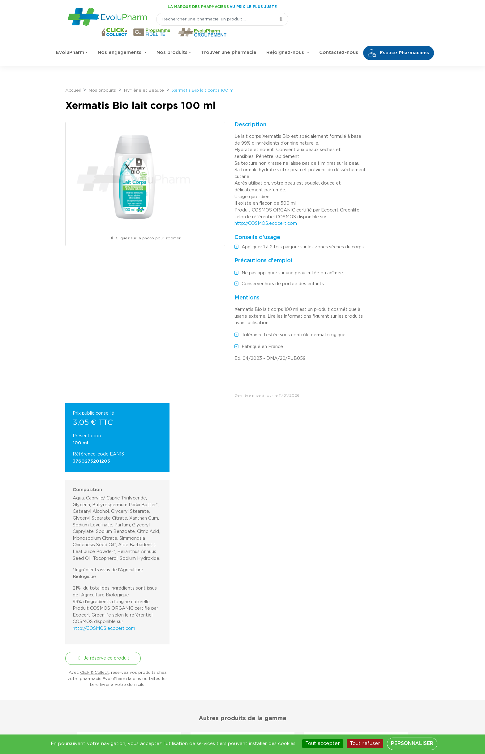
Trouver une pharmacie (228, 40)
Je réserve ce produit (372, 404)
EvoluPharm (70, 40)
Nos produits (172, 40)
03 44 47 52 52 (97, 691)
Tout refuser (365, 743)
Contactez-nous (338, 40)
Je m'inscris (280, 616)
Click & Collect (366, 418)
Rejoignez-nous (286, 40)
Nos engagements (120, 40)
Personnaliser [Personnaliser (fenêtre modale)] (412, 743)
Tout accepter (322, 743)
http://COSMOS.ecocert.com (256, 210)
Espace (398, 40)
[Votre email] (226, 616)
